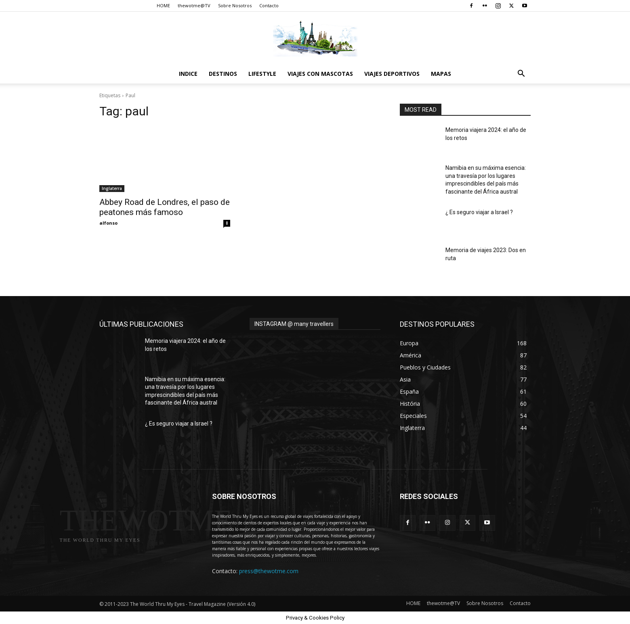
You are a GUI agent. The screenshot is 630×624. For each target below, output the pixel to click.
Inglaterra (112, 188)
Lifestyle (262, 73)
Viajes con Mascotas (320, 73)
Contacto (269, 5)
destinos (223, 73)
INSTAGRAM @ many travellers (294, 324)
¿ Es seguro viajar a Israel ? (479, 212)
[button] (521, 74)
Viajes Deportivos (392, 73)
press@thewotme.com (268, 571)
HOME (163, 5)
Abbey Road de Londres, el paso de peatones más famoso (164, 207)
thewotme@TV (194, 5)
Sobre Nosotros (235, 5)
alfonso (108, 223)
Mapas (441, 73)
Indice (188, 73)
